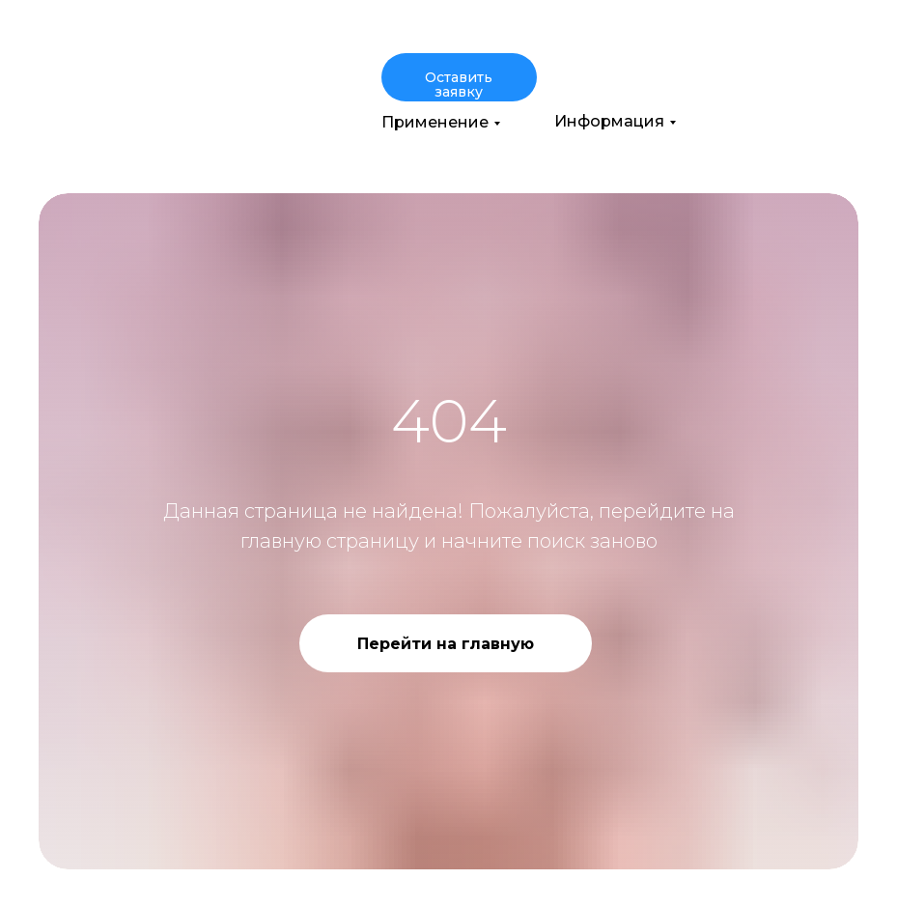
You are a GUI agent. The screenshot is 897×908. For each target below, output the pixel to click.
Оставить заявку (458, 84)
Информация (609, 121)
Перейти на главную (445, 644)
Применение (435, 122)
